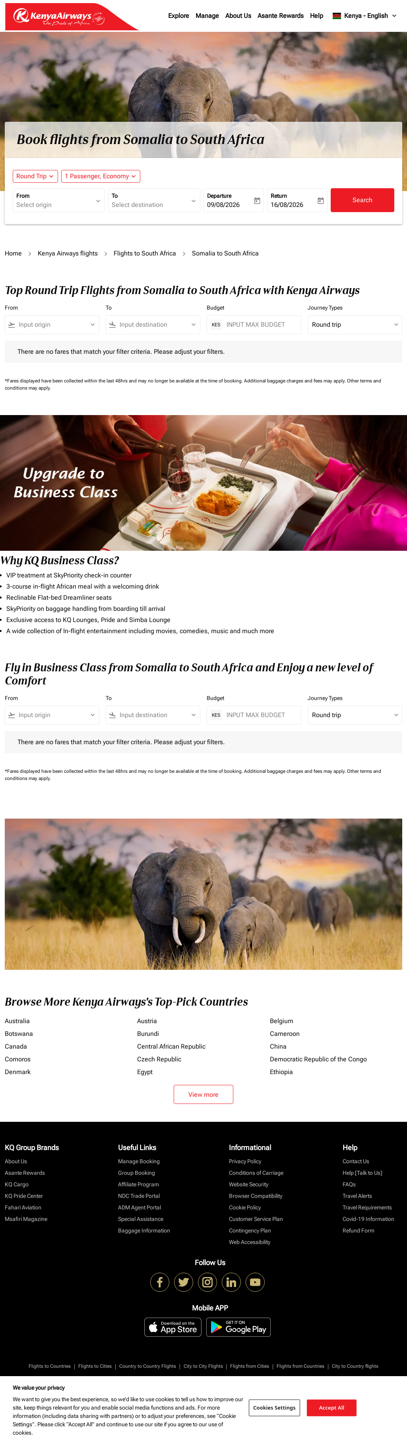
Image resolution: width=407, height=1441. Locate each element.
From (22, 196)
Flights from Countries (300, 1366)
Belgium (281, 1021)
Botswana (19, 1033)
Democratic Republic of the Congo (318, 1059)
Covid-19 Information (368, 1219)
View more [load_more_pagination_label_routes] (203, 1094)
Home (13, 253)
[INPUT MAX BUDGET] (259, 324)
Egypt (145, 1072)
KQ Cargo (17, 1184)
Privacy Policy (245, 1161)
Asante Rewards (281, 15)
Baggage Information (144, 1230)
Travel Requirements (367, 1207)
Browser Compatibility (255, 1196)
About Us (238, 15)
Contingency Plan (250, 1230)
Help (316, 15)
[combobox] (54, 205)
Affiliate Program (138, 1184)
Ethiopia (281, 1072)
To (115, 196)
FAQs (349, 1184)
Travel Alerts (357, 1196)
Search (362, 200)
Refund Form (358, 1230)
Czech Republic (159, 1059)
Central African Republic (171, 1046)
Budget (215, 307)
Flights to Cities (95, 1366)
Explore (178, 15)
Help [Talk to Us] (362, 1173)
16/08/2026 (287, 205)
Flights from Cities (249, 1366)
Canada (16, 1046)
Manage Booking (139, 1161)
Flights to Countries (50, 1366)
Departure (219, 196)
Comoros (18, 1059)
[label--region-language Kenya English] (365, 16)
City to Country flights (355, 1366)
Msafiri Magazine (26, 1219)
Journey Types (325, 307)
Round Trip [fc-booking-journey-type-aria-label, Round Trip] (31, 176)
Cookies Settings (274, 1407)
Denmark (18, 1072)
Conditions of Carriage (256, 1173)
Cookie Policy (245, 1207)
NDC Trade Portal (139, 1196)
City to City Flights (203, 1366)
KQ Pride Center (24, 1196)
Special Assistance (140, 1219)
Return (279, 196)
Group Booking (136, 1173)
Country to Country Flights (147, 1366)
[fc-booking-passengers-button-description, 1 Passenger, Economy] (97, 176)
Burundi (148, 1033)
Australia (17, 1021)
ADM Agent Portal (139, 1207)
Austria (147, 1021)
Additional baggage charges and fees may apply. (295, 381)
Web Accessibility (249, 1242)
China (278, 1046)
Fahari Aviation (23, 1207)
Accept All (332, 1407)
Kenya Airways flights (68, 253)
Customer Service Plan (256, 1219)
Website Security (248, 1184)
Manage (207, 15)
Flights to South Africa (145, 253)
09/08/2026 (223, 205)
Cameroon (285, 1033)
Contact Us (356, 1161)
